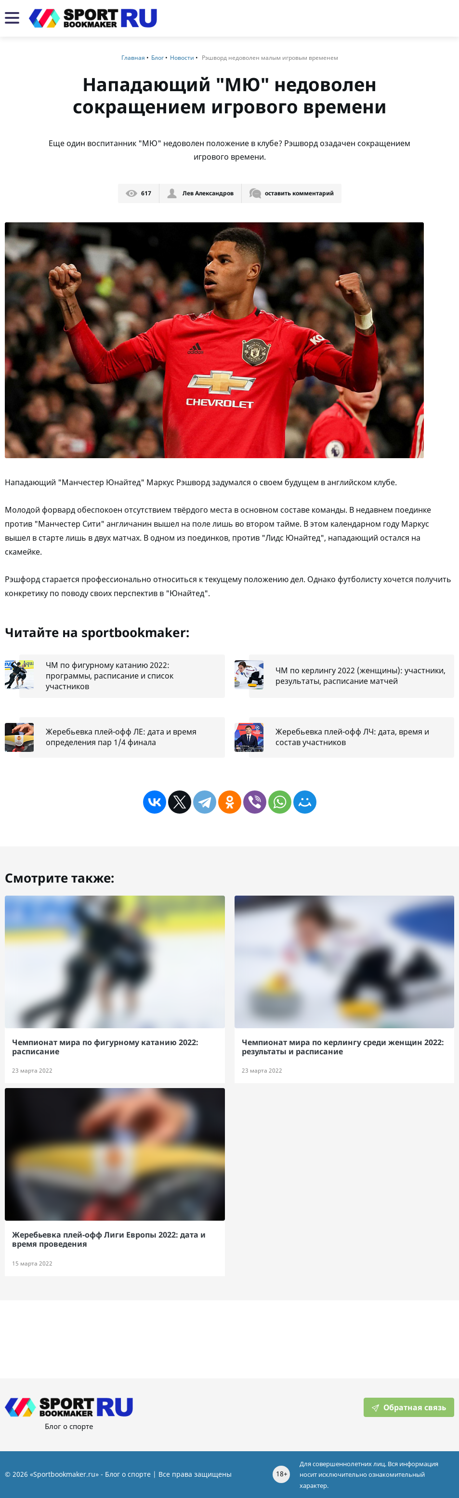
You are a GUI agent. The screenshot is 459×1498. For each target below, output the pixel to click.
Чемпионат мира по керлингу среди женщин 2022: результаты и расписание (343, 1047)
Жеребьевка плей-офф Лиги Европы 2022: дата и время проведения (109, 1239)
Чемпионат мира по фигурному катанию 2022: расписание (105, 1047)
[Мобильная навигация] (12, 18)
